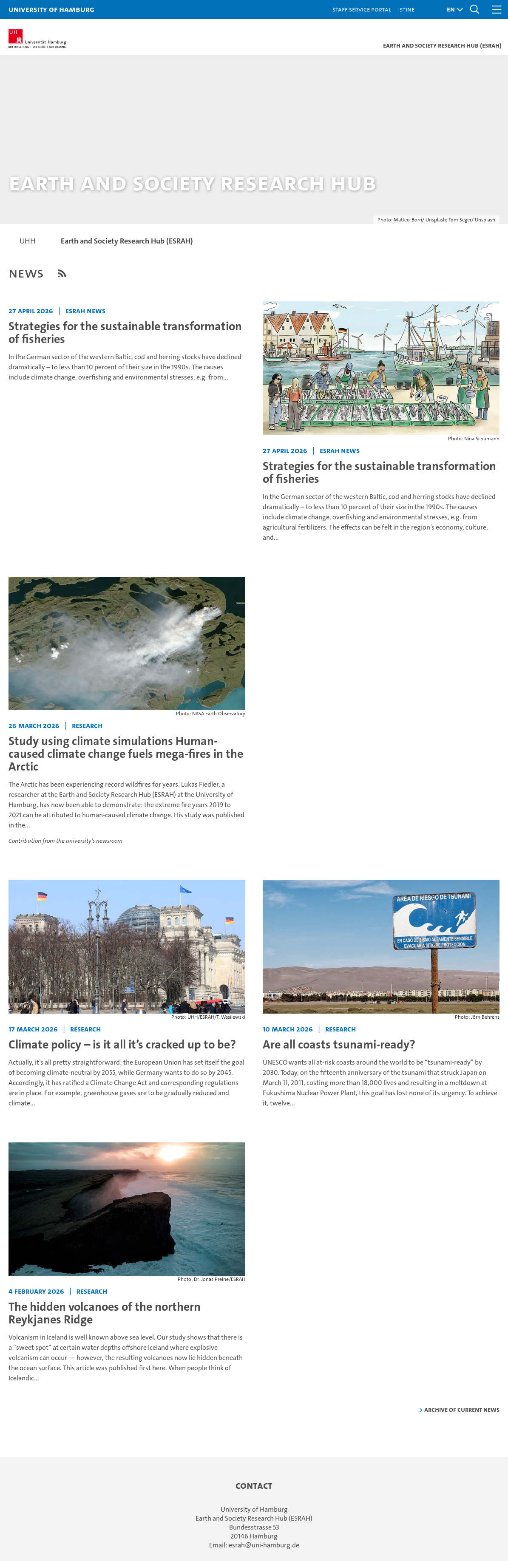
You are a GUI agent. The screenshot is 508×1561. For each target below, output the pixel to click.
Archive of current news (461, 1409)
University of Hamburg (51, 9)
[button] (452, 9)
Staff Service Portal (361, 9)
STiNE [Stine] (407, 9)
